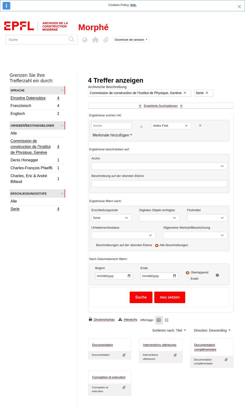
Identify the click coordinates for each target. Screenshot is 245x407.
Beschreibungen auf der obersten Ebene (124, 245)
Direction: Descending (211, 330)
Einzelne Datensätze (34, 98)
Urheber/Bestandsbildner (32, 125)
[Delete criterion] (200, 125)
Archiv (95, 158)
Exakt (195, 278)
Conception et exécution (108, 377)
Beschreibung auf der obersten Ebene (117, 176)
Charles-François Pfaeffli (34, 168)
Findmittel (193, 210)
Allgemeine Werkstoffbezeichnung (186, 227)
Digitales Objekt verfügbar (157, 210)
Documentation (102, 345)
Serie (34, 209)
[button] (95, 40)
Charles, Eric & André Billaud (34, 179)
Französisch (34, 106)
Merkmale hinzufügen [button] (111, 135)
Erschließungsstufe (29, 193)
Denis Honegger (34, 160)
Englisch (34, 114)
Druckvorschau (102, 319)
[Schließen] (239, 6)
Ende (144, 268)
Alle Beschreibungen (174, 245)
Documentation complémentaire (205, 347)
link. (133, 5)
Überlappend (199, 272)
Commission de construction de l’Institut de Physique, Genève (34, 146)
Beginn (100, 268)
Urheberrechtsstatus (105, 227)
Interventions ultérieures (159, 345)
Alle (14, 133)
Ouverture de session (130, 39)
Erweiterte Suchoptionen (161, 105)
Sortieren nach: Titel (167, 330)
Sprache (18, 90)
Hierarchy (127, 319)
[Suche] (36, 40)
